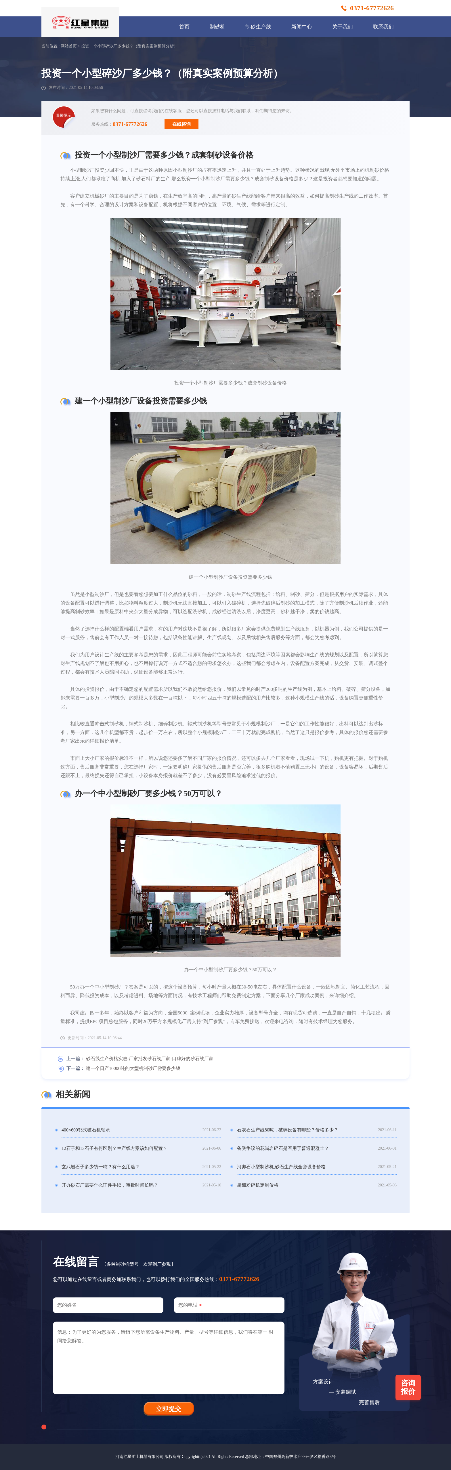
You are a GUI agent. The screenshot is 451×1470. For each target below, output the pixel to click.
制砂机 (217, 27)
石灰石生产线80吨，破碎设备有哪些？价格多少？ (287, 1129)
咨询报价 (408, 1387)
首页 (184, 27)
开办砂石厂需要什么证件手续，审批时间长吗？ (110, 1185)
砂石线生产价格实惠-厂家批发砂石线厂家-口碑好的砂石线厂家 (149, 1058)
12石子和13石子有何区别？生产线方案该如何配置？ (114, 1148)
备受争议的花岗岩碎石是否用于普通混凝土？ (283, 1148)
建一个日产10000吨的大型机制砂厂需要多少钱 (133, 1068)
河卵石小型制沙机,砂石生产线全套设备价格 (281, 1166)
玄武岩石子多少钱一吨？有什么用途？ (101, 1166)
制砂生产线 (258, 27)
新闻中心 (301, 27)
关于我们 (342, 27)
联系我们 (383, 27)
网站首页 (69, 46)
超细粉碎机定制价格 (257, 1185)
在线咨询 (181, 124)
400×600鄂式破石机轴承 (86, 1129)
